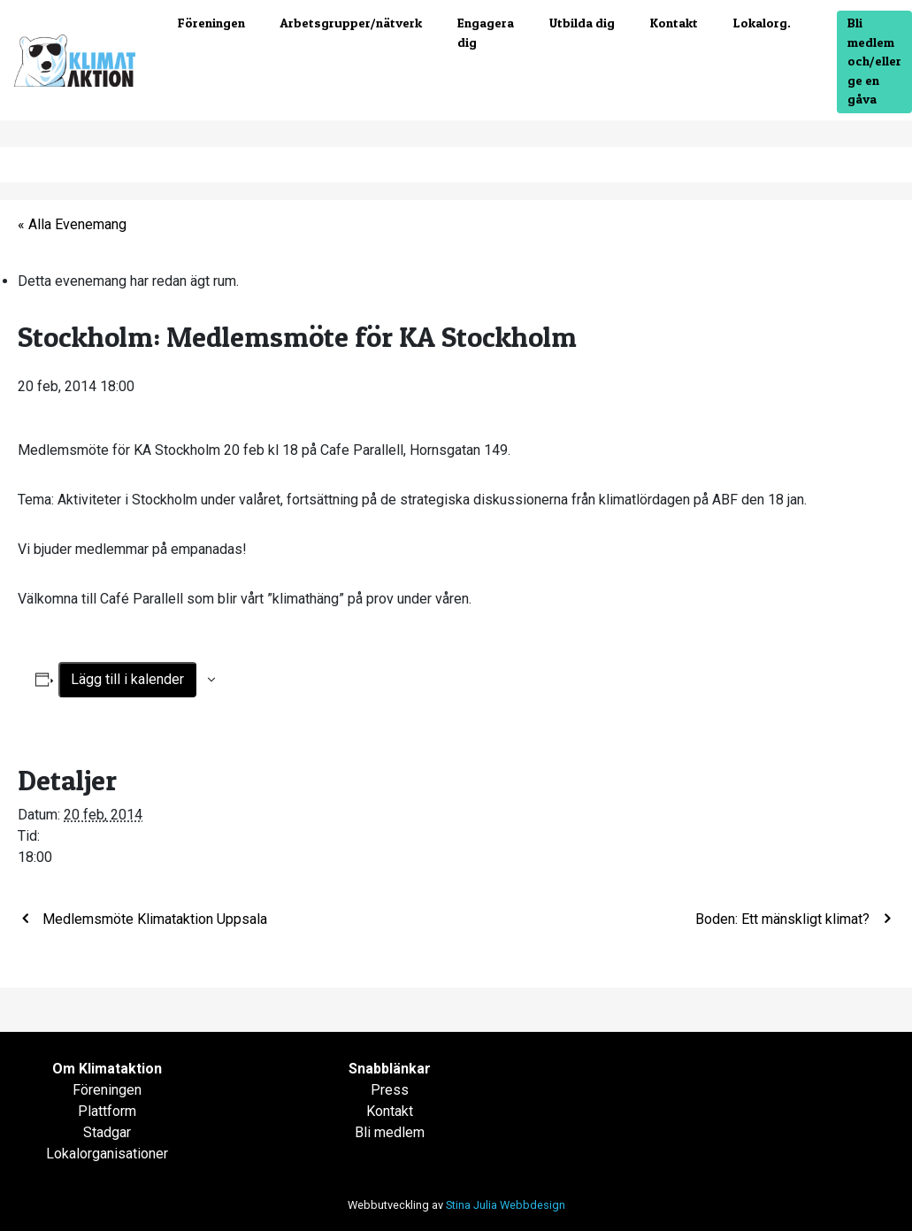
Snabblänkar (390, 1068)
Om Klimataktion (107, 1068)
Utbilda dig (582, 23)
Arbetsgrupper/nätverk (351, 23)
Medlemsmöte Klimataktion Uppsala (153, 919)
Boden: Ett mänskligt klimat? (784, 919)
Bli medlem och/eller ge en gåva (874, 61)
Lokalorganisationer (107, 1153)
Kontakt (674, 23)
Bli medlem (390, 1132)
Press (390, 1089)
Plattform (107, 1111)
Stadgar (107, 1132)
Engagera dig (485, 32)
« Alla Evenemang (72, 224)
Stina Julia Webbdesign (505, 1205)
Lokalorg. (762, 23)
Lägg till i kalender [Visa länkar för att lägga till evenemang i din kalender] (127, 679)
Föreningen (211, 23)
